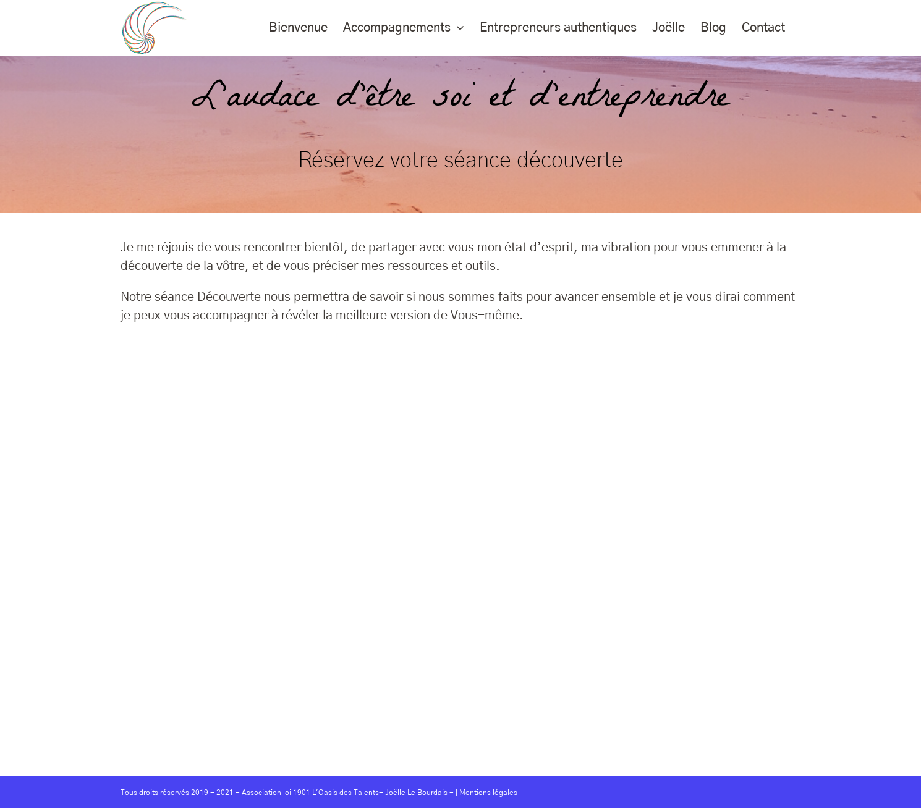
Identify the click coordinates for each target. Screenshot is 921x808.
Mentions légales (488, 792)
